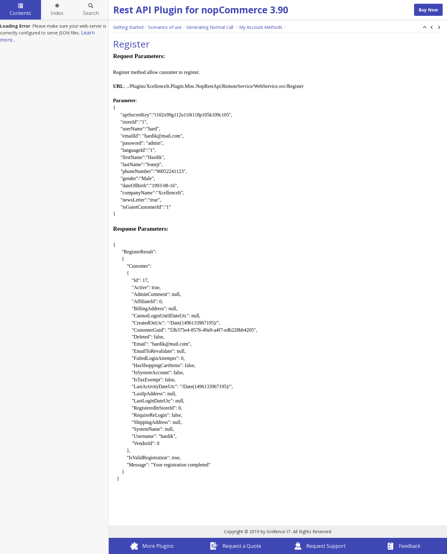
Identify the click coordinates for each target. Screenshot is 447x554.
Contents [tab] (20, 9)
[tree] (54, 33)
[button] (424, 28)
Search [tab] (91, 9)
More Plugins (152, 546)
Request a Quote (235, 546)
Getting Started (128, 27)
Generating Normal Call (210, 27)
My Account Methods (260, 27)
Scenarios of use (165, 27)
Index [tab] (57, 9)
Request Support (320, 546)
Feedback (404, 546)
